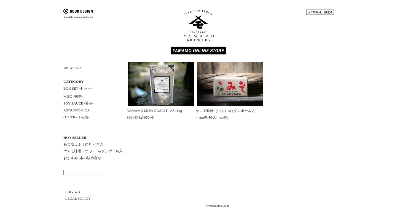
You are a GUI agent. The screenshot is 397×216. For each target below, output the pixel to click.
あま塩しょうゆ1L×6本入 (83, 144)
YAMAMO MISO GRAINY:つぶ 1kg (154, 110)
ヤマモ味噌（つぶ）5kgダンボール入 (93, 151)
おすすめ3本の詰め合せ (82, 158)
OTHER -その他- (76, 117)
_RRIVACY (72, 192)
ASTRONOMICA (76, 110)
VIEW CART (73, 68)
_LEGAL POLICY (77, 198)
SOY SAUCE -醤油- (78, 103)
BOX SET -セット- (77, 88)
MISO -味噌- (73, 96)
